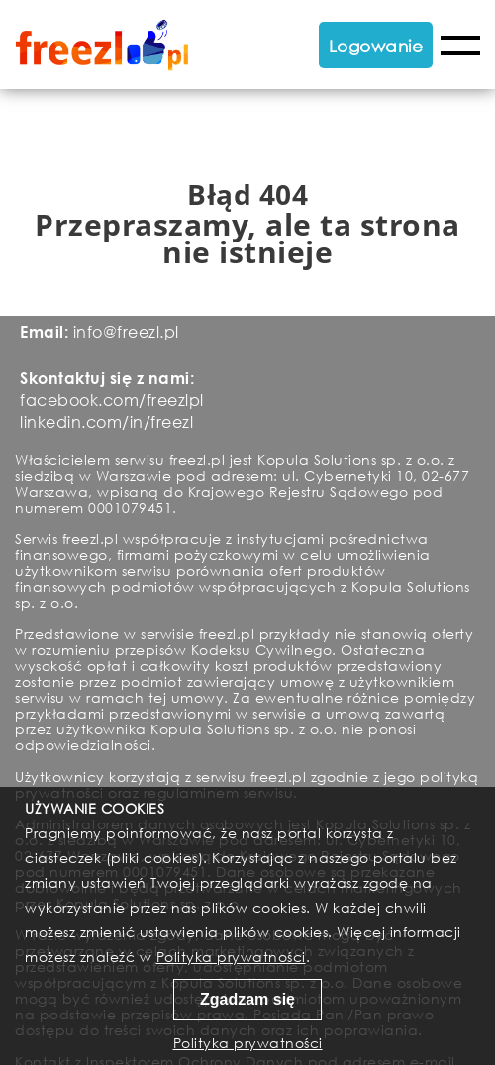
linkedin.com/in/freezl (106, 421)
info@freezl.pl (126, 331)
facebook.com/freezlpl (112, 399)
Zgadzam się (247, 999)
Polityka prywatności (231, 956)
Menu (460, 45)
